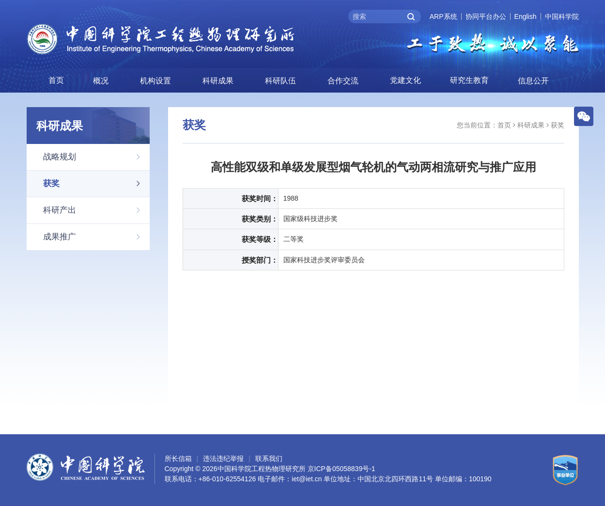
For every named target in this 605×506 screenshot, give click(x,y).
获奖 (96, 183)
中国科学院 (562, 16)
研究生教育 (469, 80)
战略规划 (96, 156)
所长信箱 (178, 458)
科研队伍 (280, 81)
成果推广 (96, 236)
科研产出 (96, 209)
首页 (56, 80)
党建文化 (405, 80)
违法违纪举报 (223, 458)
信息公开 (533, 81)
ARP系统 (443, 16)
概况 (101, 81)
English (525, 16)
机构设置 (155, 81)
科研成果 (217, 81)
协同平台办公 (485, 16)
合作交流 (342, 81)
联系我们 (268, 458)
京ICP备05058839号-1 (341, 469)
